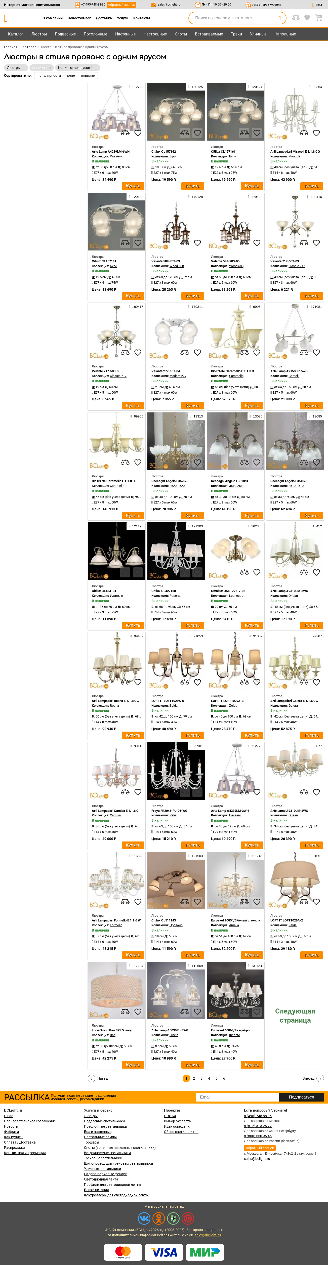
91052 (256, 636)
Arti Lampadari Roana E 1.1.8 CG (115, 701)
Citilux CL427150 (163, 591)
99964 (256, 307)
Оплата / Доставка (20, 1142)
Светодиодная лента (101, 1179)
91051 (315, 856)
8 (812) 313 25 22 (258, 1126)
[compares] (125, 133)
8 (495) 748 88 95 (258, 1116)
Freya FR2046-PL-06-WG (169, 811)
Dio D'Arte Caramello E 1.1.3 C (232, 371)
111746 (255, 856)
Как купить (13, 1137)
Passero (116, 156)
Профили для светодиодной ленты (112, 1185)
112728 (255, 746)
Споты (181, 34)
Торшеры (91, 1142)
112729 (136, 87)
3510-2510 (236, 486)
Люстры (39, 34)
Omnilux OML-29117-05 (228, 591)
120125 (195, 87)
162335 (255, 526)
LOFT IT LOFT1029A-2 (286, 920)
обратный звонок (121, 5)
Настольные (155, 34)
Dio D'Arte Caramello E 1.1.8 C (113, 481)
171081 (314, 307)
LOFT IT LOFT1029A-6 (167, 701)
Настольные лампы (100, 1137)
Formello (116, 925)
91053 (196, 636)
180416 (314, 197)
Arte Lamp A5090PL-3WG (169, 1030)
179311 (195, 307)
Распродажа (14, 1148)
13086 (256, 416)
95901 (196, 746)
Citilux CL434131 (104, 591)
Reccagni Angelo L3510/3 (229, 481)
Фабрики (11, 1132)
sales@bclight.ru (169, 4)
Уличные (258, 34)
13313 (196, 416)
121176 (136, 526)
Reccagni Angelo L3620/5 (169, 481)
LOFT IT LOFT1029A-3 (227, 701)
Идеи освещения (177, 1126)
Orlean (293, 596)
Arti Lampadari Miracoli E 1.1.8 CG (295, 151)
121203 (195, 526)
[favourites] (138, 133)
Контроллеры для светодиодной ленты (116, 1195)
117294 (136, 966)
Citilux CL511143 (163, 920)
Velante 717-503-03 (284, 261)
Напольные (285, 34)
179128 (195, 197)
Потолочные (95, 34)
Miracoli (294, 156)
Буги (173, 156)
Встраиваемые (209, 34)
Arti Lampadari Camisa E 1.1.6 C (115, 811)
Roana (114, 705)
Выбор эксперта (177, 1121)
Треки (236, 34)
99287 (315, 636)
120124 (255, 87)
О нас (8, 1116)
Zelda (174, 705)
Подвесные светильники (104, 1121)
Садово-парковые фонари (105, 1174)
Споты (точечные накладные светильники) (120, 1148)
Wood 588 (177, 266)
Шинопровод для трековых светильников (118, 1163)
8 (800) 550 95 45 (258, 1136)
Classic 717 (297, 266)
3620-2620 (177, 486)
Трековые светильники (103, 1158)
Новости (11, 1126)
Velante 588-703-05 (225, 261)
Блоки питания (96, 1190)
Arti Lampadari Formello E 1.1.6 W (116, 920)
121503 (195, 856)
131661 (255, 966)
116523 (136, 856)
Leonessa (236, 596)
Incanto (234, 1035)
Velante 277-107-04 (165, 371)
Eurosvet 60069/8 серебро (230, 1030)
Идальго (116, 596)
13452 (315, 526)
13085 (315, 416)
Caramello (236, 376)
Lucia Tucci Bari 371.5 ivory (112, 1030)
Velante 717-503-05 (106, 371)
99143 (137, 746)
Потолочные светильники (105, 1126)
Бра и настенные (97, 1132)
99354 (315, 87)
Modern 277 (178, 376)
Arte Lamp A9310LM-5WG (289, 591)
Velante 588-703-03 (165, 261)
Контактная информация (25, 1153)
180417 (136, 307)
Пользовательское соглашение (30, 1121)
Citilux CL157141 (104, 261)
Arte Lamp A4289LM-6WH (111, 151)
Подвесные (65, 34)
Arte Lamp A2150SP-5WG (289, 371)
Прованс (176, 925)
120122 (136, 197)
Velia (173, 815)
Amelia (234, 925)
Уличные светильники (102, 1169)
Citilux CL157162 (163, 151)
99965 (137, 416)
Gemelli (294, 376)
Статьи (170, 1116)
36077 (315, 746)
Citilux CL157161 (223, 151)
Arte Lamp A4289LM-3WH (230, 811)
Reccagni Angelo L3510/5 (288, 481)
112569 (195, 966)
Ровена (175, 596)
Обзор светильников (181, 1132)
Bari (112, 1035)
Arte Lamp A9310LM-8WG (289, 811)
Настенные (125, 34)
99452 (137, 636)
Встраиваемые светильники (107, 1153)
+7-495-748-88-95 (93, 4)
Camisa (115, 815)
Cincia (174, 1035)
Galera (293, 705)
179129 (255, 197)
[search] (279, 18)
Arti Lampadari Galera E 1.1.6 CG (294, 701)
